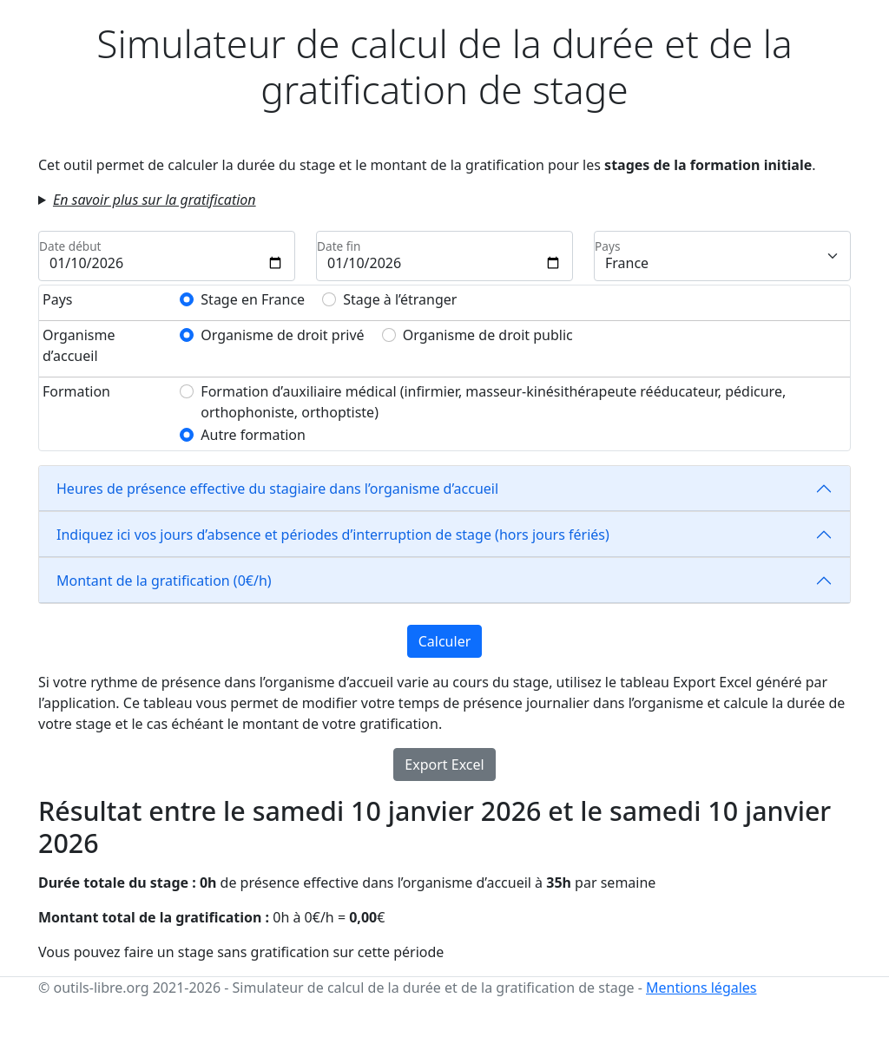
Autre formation (253, 434)
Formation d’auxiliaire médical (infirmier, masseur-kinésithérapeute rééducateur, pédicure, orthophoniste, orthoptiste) (493, 402)
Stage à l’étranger (400, 299)
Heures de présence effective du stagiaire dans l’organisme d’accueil (277, 488)
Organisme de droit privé (282, 335)
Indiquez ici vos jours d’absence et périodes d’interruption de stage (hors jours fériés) (332, 534)
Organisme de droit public (488, 335)
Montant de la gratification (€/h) (164, 580)
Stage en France (253, 299)
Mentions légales (701, 987)
